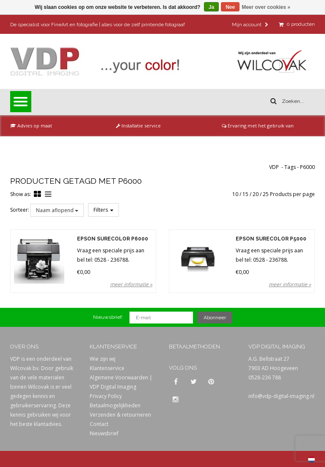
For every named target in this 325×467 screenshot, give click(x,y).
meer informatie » (131, 284)
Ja (211, 7)
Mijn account (250, 25)
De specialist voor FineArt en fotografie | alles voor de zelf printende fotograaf (97, 25)
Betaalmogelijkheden (115, 405)
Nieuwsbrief (104, 433)
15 (245, 194)
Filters (103, 209)
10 (235, 194)
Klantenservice (107, 368)
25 (266, 194)
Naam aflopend (57, 210)
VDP (274, 167)
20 (256, 194)
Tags (290, 167)
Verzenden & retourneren (120, 414)
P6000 (307, 167)
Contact (99, 424)
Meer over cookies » (266, 7)
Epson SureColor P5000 (271, 239)
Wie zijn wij (103, 358)
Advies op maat (31, 125)
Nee (230, 7)
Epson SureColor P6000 (112, 239)
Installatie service (138, 125)
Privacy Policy (106, 396)
